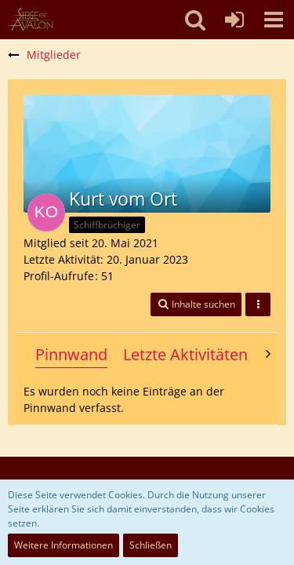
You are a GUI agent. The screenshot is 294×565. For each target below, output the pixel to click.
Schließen (150, 545)
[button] (273, 19)
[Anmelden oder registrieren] (234, 19)
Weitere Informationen (63, 545)
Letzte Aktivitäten (185, 354)
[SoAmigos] (30, 19)
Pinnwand (71, 354)
